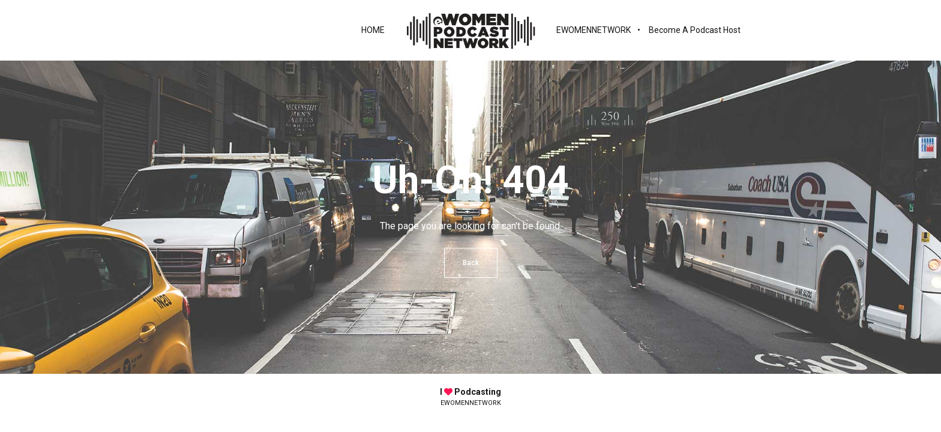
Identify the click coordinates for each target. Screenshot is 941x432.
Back (471, 263)
